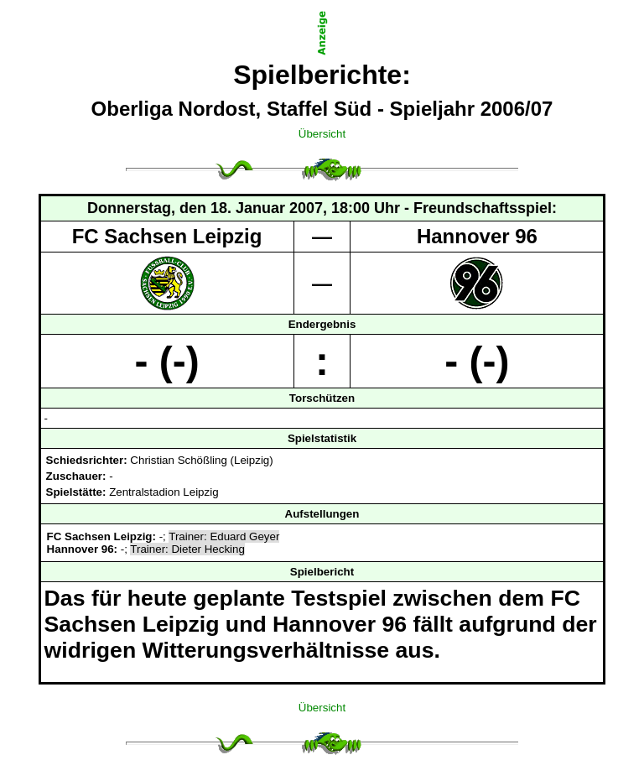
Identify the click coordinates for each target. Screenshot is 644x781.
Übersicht (322, 134)
